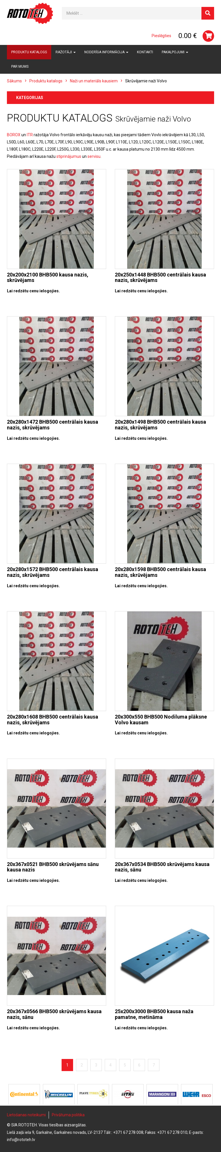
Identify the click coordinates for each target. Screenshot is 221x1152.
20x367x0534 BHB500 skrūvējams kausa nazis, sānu (162, 867)
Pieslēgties (161, 35)
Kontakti (145, 52)
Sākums (14, 81)
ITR (30, 134)
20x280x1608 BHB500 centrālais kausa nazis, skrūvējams (52, 719)
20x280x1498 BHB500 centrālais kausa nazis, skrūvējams (160, 425)
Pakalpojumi (175, 52)
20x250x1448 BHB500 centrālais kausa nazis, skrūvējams (160, 277)
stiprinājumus (68, 156)
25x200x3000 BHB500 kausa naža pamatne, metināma (154, 1014)
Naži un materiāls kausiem (94, 81)
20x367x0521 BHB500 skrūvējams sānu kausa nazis (53, 867)
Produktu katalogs (29, 52)
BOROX (13, 134)
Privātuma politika (68, 1115)
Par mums (19, 67)
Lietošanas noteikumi (26, 1115)
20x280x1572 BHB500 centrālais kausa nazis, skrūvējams (52, 572)
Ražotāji (66, 52)
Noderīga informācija (106, 52)
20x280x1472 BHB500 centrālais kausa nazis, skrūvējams (52, 425)
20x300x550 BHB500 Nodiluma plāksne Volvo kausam (161, 719)
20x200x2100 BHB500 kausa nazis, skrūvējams (47, 277)
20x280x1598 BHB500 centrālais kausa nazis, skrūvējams (160, 572)
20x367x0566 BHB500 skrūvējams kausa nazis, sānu (54, 1014)
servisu (93, 156)
